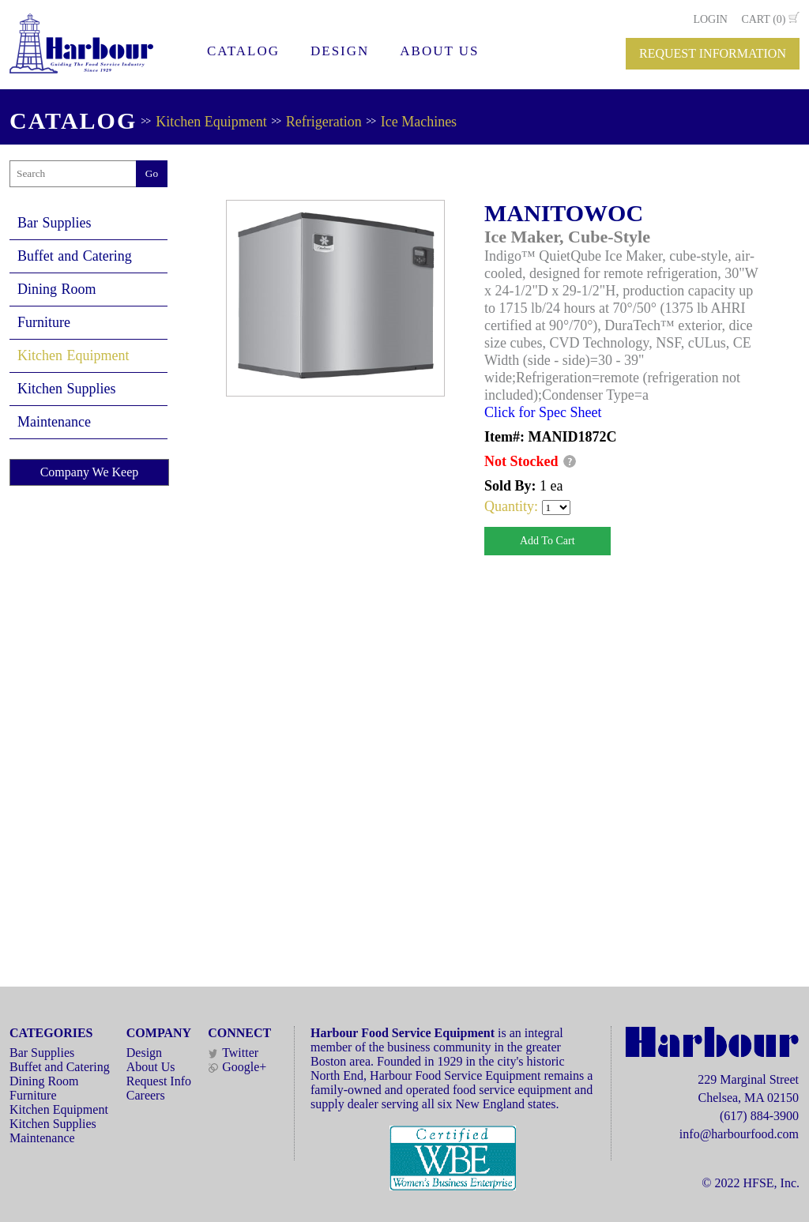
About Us (150, 1066)
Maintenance (54, 422)
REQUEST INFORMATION (712, 53)
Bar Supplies (54, 223)
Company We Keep (89, 472)
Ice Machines (419, 122)
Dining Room (56, 289)
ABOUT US (439, 50)
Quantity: (513, 506)
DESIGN (339, 50)
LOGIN (710, 19)
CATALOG (243, 50)
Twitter (233, 1052)
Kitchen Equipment (211, 122)
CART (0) (763, 19)
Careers (145, 1095)
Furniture (43, 322)
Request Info (158, 1081)
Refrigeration (324, 122)
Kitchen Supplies (66, 389)
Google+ (237, 1066)
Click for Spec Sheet (542, 412)
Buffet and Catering (74, 256)
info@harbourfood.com (739, 1134)
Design (144, 1052)
